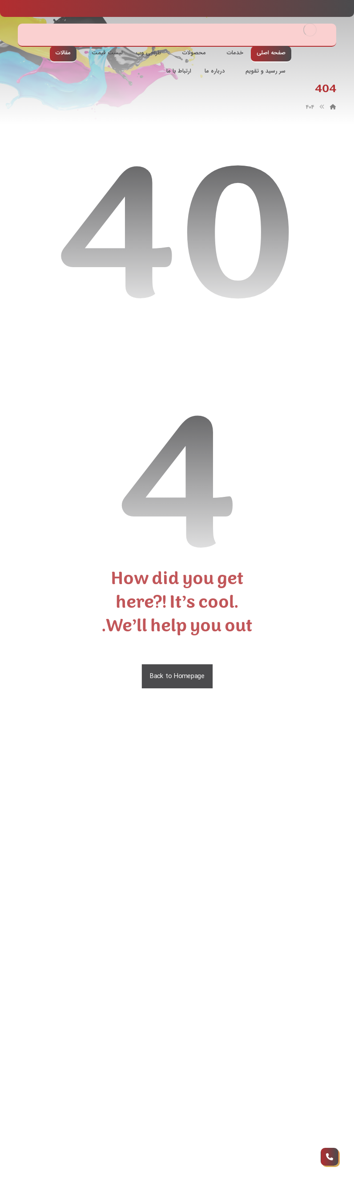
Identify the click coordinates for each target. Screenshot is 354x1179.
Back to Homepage (176, 676)
